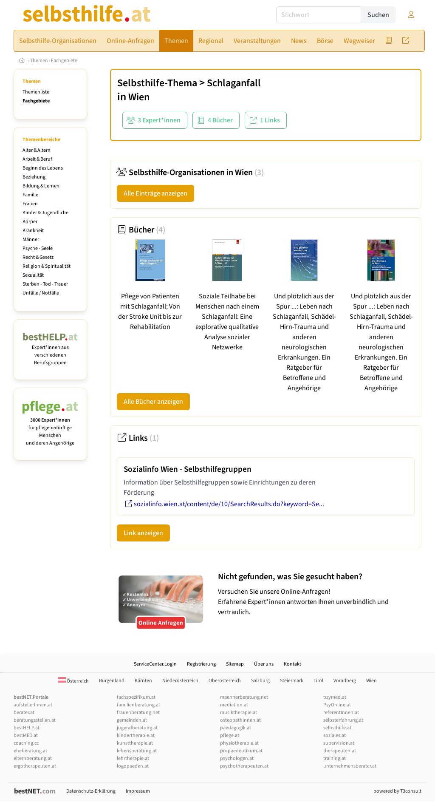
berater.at (24, 712)
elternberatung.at (33, 758)
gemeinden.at (132, 720)
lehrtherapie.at (133, 758)
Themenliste (36, 92)
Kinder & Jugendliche (45, 212)
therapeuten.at (339, 750)
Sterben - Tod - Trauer (45, 284)
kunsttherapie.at (135, 743)
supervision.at (338, 743)
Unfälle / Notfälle (41, 293)
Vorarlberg (344, 680)
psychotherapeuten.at (244, 766)
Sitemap (235, 664)
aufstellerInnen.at (33, 704)
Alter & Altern (37, 150)
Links (138, 438)
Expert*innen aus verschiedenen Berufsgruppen (50, 351)
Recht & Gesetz (38, 257)
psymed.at (334, 697)
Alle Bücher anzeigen (153, 401)
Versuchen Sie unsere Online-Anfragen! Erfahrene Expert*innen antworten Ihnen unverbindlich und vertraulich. (317, 594)
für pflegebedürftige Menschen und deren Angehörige (50, 428)
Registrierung (201, 664)
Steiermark (291, 680)
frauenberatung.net (138, 712)
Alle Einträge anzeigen (155, 193)
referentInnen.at (341, 712)
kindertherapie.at (136, 735)
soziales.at (334, 735)
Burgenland (111, 680)
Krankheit (33, 230)
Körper (30, 221)
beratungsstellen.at (35, 720)
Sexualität (33, 275)
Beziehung (34, 177)
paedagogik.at (235, 727)
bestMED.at (26, 735)
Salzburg (260, 680)
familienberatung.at (138, 704)
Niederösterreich (180, 680)
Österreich (73, 681)
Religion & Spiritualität (47, 266)
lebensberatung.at (137, 750)
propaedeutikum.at (241, 750)
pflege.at (229, 735)
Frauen (30, 203)
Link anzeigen (143, 533)
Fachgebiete (64, 60)
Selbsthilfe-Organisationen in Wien (190, 173)
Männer (31, 239)
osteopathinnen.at (240, 720)
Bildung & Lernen (41, 186)
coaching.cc (26, 743)
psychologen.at (237, 758)
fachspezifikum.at (136, 697)
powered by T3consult (397, 791)
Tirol (318, 680)
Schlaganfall (234, 83)
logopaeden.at (133, 766)
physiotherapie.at (239, 743)
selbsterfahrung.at (343, 720)
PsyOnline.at (337, 704)
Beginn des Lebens (43, 168)
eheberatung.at (30, 750)
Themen (39, 60)
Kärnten (143, 680)
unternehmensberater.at (349, 766)
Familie (30, 194)
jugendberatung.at (137, 727)
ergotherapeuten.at (35, 766)
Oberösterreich (225, 680)
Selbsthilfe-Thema (157, 83)
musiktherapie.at (238, 712)
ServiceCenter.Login (155, 664)
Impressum (138, 791)
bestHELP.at (27, 727)
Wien (139, 97)
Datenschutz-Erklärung (91, 791)
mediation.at (234, 704)
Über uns (264, 664)
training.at (334, 758)
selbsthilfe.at (337, 727)
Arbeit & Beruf (37, 159)
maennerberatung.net (244, 697)
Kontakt (292, 664)
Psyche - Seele (38, 248)
